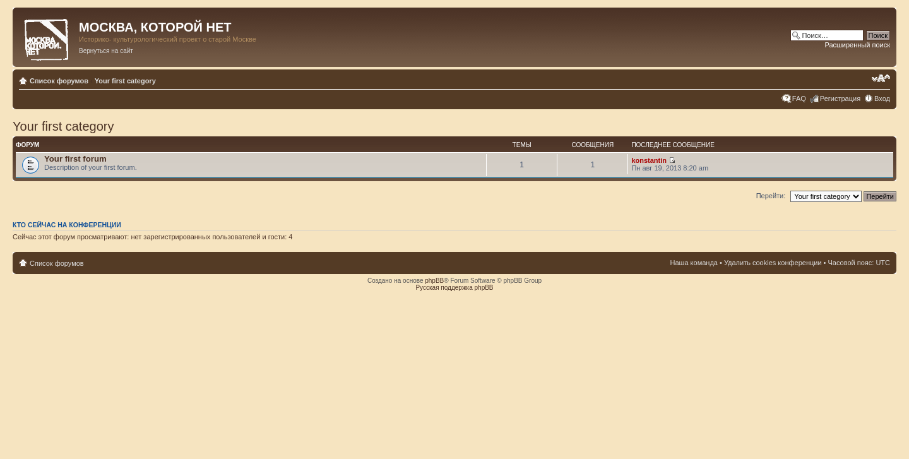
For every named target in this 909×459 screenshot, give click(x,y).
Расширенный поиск (857, 45)
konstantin (649, 160)
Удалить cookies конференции (773, 262)
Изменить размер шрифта (881, 78)
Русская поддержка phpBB (454, 287)
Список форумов (59, 81)
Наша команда (694, 262)
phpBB (434, 280)
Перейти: (771, 196)
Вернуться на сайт (106, 50)
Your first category (125, 81)
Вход (882, 98)
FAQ (799, 98)
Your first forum (75, 159)
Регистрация (840, 98)
